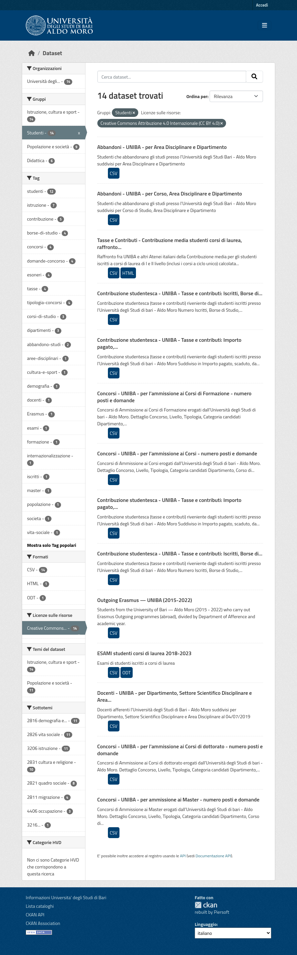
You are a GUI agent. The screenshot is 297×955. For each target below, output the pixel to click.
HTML (128, 272)
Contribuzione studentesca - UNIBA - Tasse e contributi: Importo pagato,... (169, 343)
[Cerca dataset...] (172, 77)
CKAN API (35, 914)
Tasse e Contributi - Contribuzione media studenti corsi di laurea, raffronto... (169, 243)
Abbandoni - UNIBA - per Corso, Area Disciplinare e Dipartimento (169, 193)
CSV (113, 173)
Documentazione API (213, 856)
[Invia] (254, 77)
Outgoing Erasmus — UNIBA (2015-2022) (144, 600)
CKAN (206, 905)
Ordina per (197, 96)
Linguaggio (205, 924)
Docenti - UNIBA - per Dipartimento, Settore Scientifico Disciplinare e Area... (174, 696)
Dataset (52, 53)
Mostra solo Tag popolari (51, 545)
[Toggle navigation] (264, 25)
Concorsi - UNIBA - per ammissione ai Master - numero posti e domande (178, 799)
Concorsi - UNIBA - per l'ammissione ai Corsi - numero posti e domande (177, 453)
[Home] (31, 53)
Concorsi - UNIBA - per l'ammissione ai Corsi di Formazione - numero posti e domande (174, 396)
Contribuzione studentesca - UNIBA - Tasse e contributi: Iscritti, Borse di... (180, 293)
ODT (126, 672)
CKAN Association (43, 923)
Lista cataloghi (40, 905)
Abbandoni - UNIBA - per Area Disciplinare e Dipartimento (162, 147)
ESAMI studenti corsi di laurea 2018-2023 (144, 653)
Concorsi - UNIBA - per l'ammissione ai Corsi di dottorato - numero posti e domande (180, 749)
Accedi (262, 5)
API (183, 856)
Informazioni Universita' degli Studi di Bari (66, 897)
